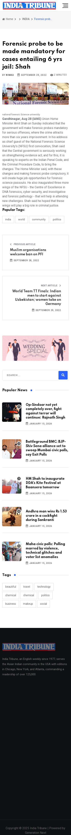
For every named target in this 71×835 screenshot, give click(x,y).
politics (45, 595)
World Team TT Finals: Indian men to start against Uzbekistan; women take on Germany (36, 298)
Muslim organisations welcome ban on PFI (28, 252)
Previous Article (22, 244)
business (10, 603)
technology (44, 586)
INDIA (26, 19)
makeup (28, 603)
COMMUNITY (39, 219)
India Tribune (38, 830)
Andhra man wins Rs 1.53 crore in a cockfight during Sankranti (46, 516)
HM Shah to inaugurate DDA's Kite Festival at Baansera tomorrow (45, 483)
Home (7, 19)
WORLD (21, 219)
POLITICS (57, 219)
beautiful (10, 586)
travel (26, 586)
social (43, 603)
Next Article (51, 285)
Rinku (10, 75)
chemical (10, 595)
